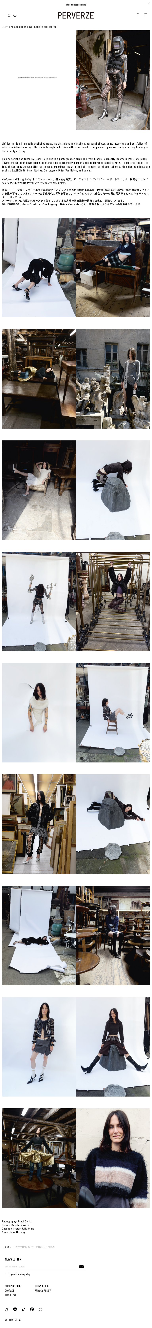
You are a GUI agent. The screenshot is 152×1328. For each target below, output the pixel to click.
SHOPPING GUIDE (13, 1286)
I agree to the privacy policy (20, 1274)
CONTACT (9, 1290)
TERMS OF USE (42, 1286)
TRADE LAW (10, 1295)
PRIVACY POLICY (43, 1290)
